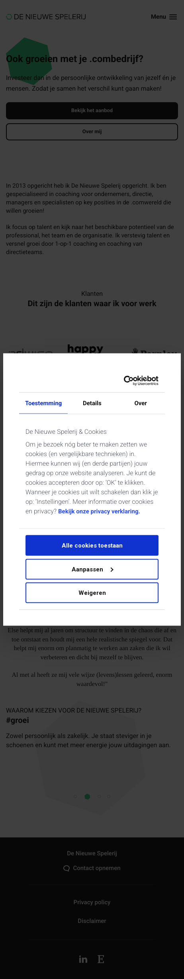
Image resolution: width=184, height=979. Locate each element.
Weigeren (92, 592)
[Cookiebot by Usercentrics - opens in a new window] (124, 381)
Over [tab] (140, 402)
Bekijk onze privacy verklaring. (99, 511)
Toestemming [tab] (43, 402)
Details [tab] (92, 402)
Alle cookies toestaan (92, 545)
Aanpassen (93, 569)
